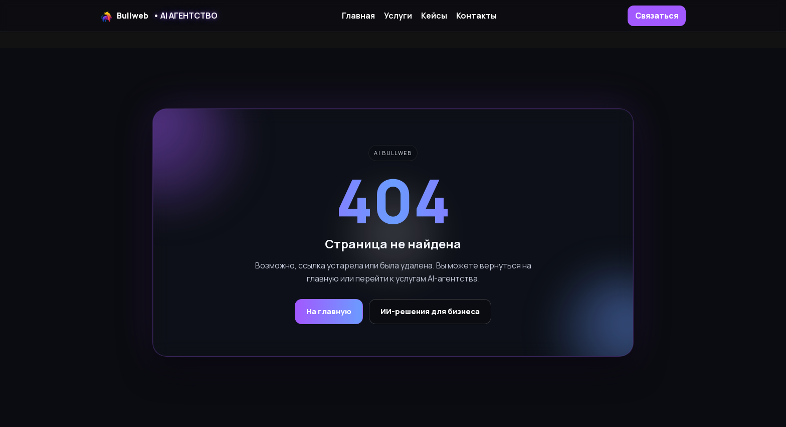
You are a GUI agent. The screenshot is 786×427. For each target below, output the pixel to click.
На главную (328, 311)
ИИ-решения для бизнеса (430, 311)
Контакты (476, 15)
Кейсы (434, 15)
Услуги (398, 15)
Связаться (656, 15)
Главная (358, 15)
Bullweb (159, 16)
